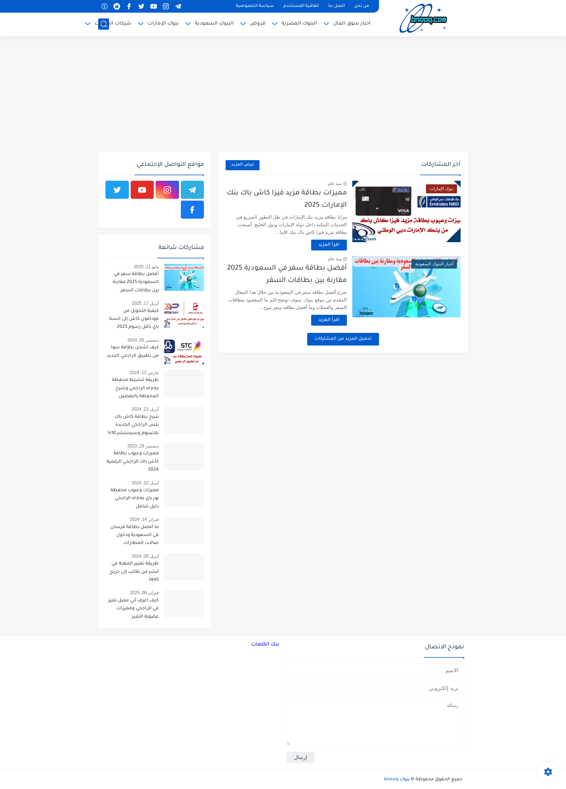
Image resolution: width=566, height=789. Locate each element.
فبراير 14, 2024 (144, 519)
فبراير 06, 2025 (144, 592)
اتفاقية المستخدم (301, 6)
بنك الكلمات (265, 644)
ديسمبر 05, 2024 (143, 340)
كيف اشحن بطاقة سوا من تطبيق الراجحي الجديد (133, 351)
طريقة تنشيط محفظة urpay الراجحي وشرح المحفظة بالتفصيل (135, 388)
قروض (257, 23)
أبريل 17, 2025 (145, 303)
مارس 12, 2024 (144, 372)
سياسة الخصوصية (255, 6)
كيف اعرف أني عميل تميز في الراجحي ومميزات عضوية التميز (133, 608)
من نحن (361, 6)
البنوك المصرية (299, 23)
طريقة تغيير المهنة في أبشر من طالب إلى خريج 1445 (134, 572)
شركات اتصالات (113, 23)
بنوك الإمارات (163, 23)
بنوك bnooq (397, 779)
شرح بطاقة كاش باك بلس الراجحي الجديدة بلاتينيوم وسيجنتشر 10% (133, 425)
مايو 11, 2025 (146, 266)
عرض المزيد (242, 165)
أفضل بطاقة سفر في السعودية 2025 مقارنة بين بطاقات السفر (136, 282)
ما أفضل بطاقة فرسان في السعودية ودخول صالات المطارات (134, 535)
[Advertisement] (283, 94)
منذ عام (334, 183)
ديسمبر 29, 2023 (143, 446)
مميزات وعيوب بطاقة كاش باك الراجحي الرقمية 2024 (132, 461)
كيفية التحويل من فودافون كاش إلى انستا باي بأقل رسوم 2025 (134, 319)
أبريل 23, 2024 (145, 409)
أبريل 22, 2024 (145, 482)
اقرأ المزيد (329, 245)
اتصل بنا (336, 6)
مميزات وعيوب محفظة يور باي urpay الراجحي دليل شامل (134, 498)
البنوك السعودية (214, 23)
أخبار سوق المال (351, 23)
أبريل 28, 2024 (145, 556)
